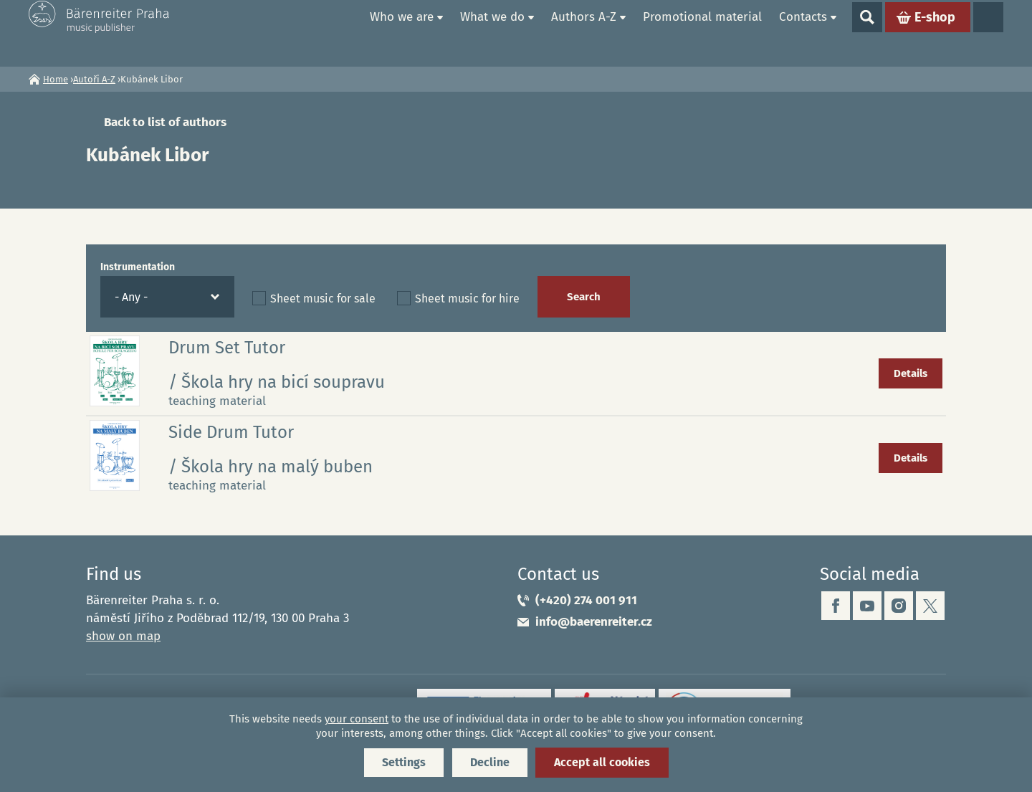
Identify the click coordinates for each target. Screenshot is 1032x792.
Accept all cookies (602, 762)
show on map (123, 636)
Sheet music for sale (323, 298)
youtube (867, 605)
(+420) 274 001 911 (586, 600)
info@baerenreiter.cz (593, 621)
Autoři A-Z (94, 79)
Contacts (803, 32)
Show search (867, 33)
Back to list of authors (165, 122)
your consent (356, 718)
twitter (930, 605)
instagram (898, 605)
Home (344, 32)
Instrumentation (137, 267)
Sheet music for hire (467, 298)
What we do (492, 32)
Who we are (402, 32)
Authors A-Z (583, 32)
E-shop (934, 33)
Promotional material (702, 32)
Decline (490, 762)
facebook (835, 605)
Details (910, 373)
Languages (988, 33)
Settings (404, 762)
